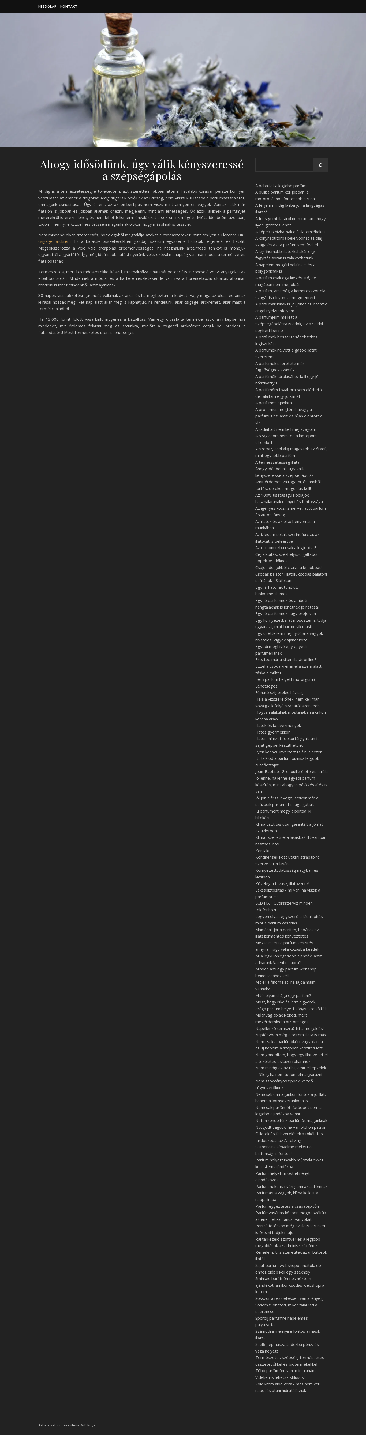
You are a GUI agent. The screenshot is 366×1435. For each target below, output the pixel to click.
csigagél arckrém (54, 241)
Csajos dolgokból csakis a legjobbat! (288, 567)
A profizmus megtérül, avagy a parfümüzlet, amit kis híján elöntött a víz (288, 416)
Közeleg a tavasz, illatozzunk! (282, 883)
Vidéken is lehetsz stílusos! (280, 1377)
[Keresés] (320, 165)
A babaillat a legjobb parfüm (281, 185)
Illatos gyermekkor (272, 732)
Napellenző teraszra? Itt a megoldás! (289, 1028)
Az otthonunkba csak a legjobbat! (285, 547)
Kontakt (68, 6)
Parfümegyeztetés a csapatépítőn (287, 1206)
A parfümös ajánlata (273, 402)
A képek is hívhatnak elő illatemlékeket (290, 231)
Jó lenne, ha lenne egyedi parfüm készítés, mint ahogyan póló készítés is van (291, 784)
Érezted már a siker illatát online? (285, 659)
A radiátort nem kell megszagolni (285, 429)
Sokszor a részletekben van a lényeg (289, 1298)
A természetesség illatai (277, 462)
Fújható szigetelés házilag (279, 692)
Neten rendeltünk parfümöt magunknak (291, 1120)
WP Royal (88, 1425)
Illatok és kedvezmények (278, 725)
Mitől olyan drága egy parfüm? (283, 995)
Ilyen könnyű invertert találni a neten (288, 751)
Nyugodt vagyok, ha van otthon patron (290, 1127)
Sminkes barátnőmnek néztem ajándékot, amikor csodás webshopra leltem (289, 1285)
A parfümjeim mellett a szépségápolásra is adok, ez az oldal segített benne (289, 323)
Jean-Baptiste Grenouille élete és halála (291, 771)
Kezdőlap (47, 6)
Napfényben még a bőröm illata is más (290, 1034)
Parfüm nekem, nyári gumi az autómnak (291, 1186)
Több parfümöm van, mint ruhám (285, 1370)
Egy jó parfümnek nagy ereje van (285, 613)
